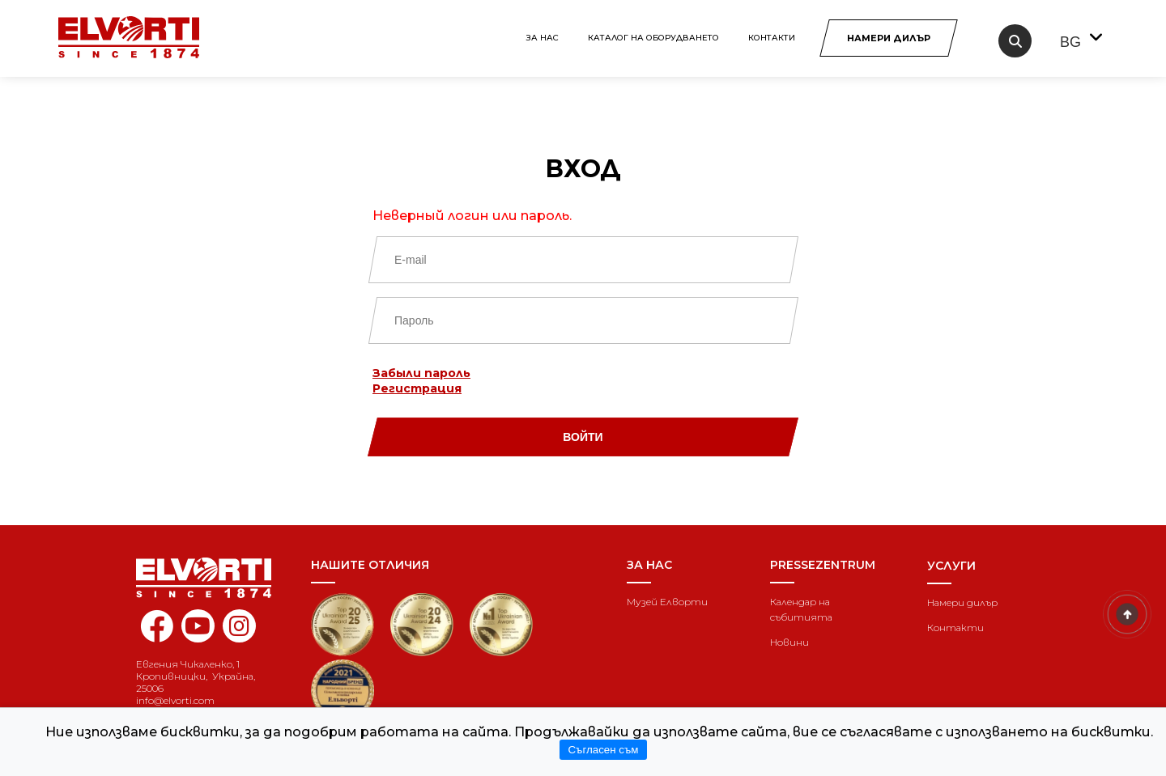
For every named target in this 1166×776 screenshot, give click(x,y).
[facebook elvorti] (156, 635)
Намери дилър (962, 602)
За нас (542, 37)
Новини (789, 642)
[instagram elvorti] (239, 625)
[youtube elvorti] (198, 625)
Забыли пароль (421, 373)
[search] (1015, 40)
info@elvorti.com (175, 700)
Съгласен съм (603, 750)
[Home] (211, 578)
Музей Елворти (667, 602)
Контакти (771, 37)
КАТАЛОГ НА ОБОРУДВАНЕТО (653, 37)
